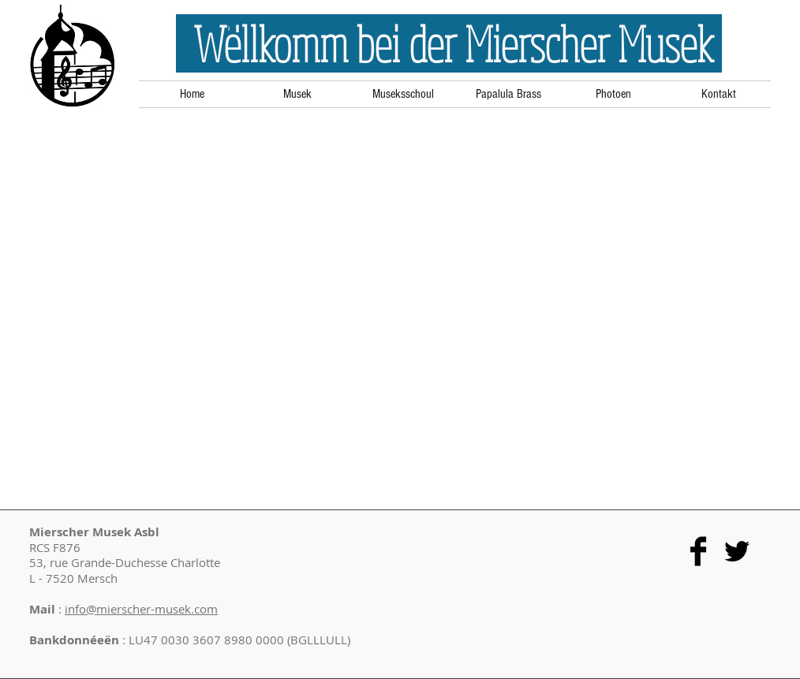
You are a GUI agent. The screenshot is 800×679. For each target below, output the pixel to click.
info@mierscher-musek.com (141, 609)
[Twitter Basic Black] (737, 551)
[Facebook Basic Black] (698, 551)
